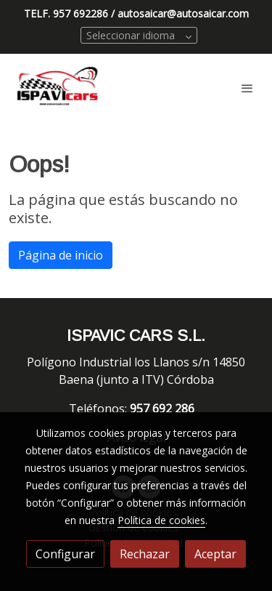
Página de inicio (60, 255)
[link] (58, 87)
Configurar (65, 554)
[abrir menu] (247, 88)
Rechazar (145, 554)
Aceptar (215, 554)
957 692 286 (163, 409)
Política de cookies (161, 520)
